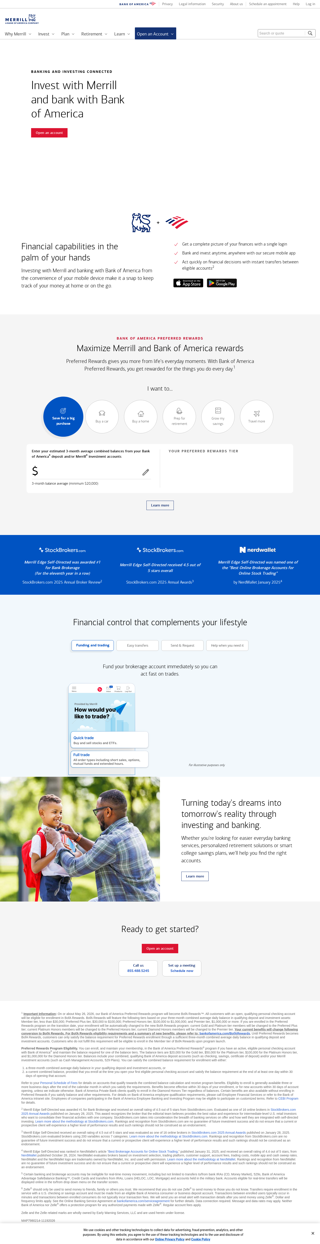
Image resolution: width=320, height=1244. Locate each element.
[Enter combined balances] (91, 472)
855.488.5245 (138, 971)
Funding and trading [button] (90, 645)
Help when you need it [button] (225, 645)
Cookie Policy (200, 1239)
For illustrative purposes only (207, 765)
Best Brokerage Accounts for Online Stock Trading (143, 1151)
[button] (145, 472)
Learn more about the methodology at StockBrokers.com (74, 1121)
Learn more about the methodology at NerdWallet (201, 1159)
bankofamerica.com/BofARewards (225, 1033)
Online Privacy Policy (170, 1239)
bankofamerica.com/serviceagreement (143, 1201)
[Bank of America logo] (138, 4)
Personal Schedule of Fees (59, 1083)
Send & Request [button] (177, 645)
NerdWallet (29, 1155)
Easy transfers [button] (132, 645)
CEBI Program (288, 1098)
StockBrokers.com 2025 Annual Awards (218, 1132)
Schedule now (181, 971)
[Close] (313, 1233)
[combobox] (287, 33)
